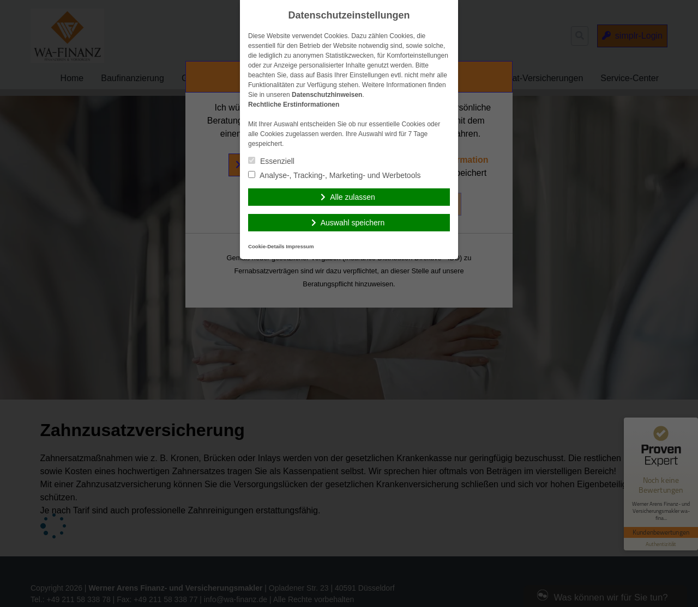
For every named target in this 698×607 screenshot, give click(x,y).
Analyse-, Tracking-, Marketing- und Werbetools (334, 175)
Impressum (300, 246)
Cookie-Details (266, 246)
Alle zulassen (352, 197)
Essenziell (271, 161)
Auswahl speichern (353, 222)
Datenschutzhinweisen (327, 95)
